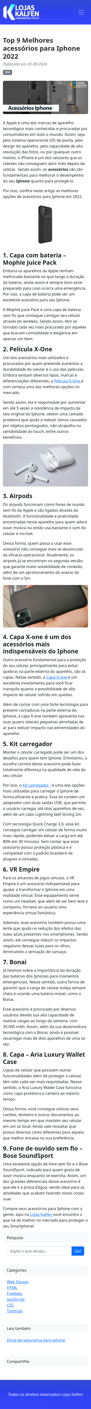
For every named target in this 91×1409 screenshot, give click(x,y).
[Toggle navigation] (81, 12)
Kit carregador (36, 785)
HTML (12, 1287)
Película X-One (67, 381)
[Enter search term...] (39, 1251)
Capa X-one (57, 677)
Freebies (14, 1293)
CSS (10, 1305)
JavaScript (16, 1299)
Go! (78, 1251)
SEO (7, 72)
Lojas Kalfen (41, 1214)
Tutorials (15, 1311)
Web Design (18, 1282)
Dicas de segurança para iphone (36, 1340)
